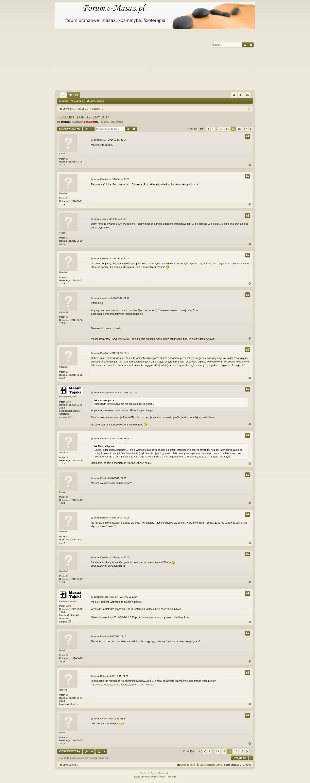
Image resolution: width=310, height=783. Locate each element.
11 (67, 198)
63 (67, 238)
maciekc (63, 312)
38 (67, 317)
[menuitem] (234, 95)
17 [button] (245, 129)
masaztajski (77, 122)
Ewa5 (62, 153)
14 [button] (227, 129)
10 (67, 159)
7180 (68, 402)
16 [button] (239, 129)
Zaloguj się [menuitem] (241, 96)
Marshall (63, 193)
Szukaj (65, 101)
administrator (91, 122)
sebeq (62, 233)
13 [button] (221, 129)
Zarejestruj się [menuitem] (248, 96)
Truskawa (104, 122)
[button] (202, 129)
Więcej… (63, 96)
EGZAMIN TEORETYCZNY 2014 (83, 117)
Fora (75, 95)
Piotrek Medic (116, 122)
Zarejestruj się (97, 101)
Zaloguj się (79, 101)
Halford (63, 690)
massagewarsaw (68, 396)
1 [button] (213, 129)
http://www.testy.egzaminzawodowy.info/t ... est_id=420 (122, 684)
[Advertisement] (173, 60)
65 (67, 695)
